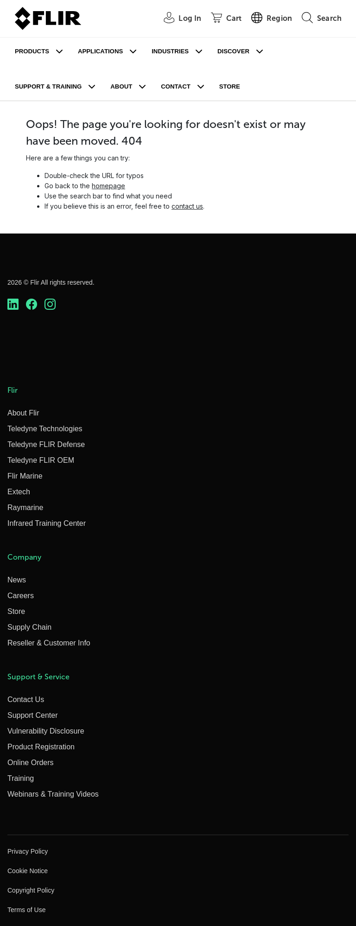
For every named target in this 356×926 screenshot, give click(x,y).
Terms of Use (26, 909)
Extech (18, 492)
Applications (100, 51)
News (16, 580)
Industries (170, 51)
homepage (108, 186)
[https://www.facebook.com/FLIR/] (31, 304)
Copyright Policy (30, 890)
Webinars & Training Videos (53, 794)
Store (229, 86)
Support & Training (48, 86)
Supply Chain (29, 627)
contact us (187, 206)
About (121, 86)
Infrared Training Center (46, 523)
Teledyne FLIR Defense (46, 444)
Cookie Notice (27, 871)
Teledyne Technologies (45, 429)
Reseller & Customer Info (48, 643)
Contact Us (25, 699)
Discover (233, 51)
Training (20, 778)
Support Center (32, 715)
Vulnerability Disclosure (45, 731)
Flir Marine (25, 476)
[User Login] (177, 19)
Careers (20, 596)
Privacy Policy (27, 851)
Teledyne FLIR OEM (40, 460)
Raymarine (25, 507)
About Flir (23, 413)
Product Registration (41, 747)
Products (32, 51)
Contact (175, 86)
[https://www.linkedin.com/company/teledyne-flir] (13, 304)
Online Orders (30, 762)
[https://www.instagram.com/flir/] (50, 304)
